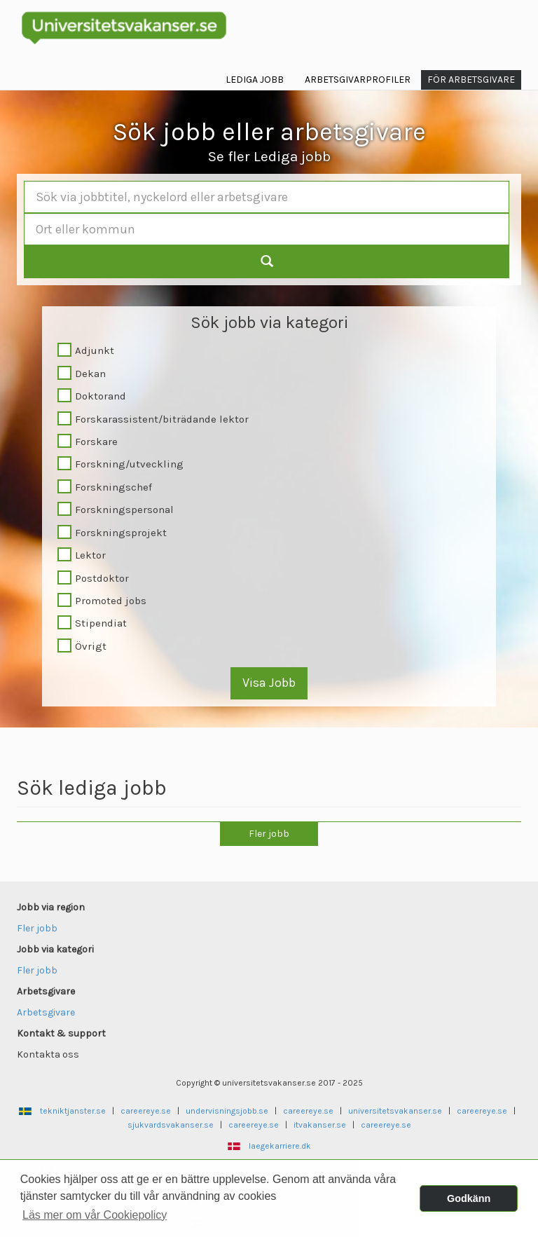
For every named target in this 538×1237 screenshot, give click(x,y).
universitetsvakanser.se (395, 1111)
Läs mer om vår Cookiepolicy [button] (94, 1215)
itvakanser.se (320, 1125)
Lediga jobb (255, 80)
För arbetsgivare (471, 80)
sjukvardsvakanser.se (170, 1125)
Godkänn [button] (468, 1198)
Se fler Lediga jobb (269, 156)
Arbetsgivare (46, 1012)
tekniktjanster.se (73, 1111)
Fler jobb (269, 834)
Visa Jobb (269, 682)
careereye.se (145, 1111)
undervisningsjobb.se (227, 1111)
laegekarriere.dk (280, 1146)
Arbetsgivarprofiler (358, 80)
